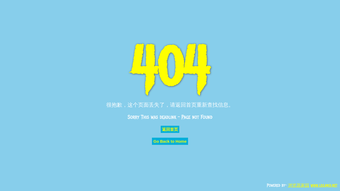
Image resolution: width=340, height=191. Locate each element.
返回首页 (170, 129)
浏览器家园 (298, 185)
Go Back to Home (169, 141)
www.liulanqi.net (324, 185)
